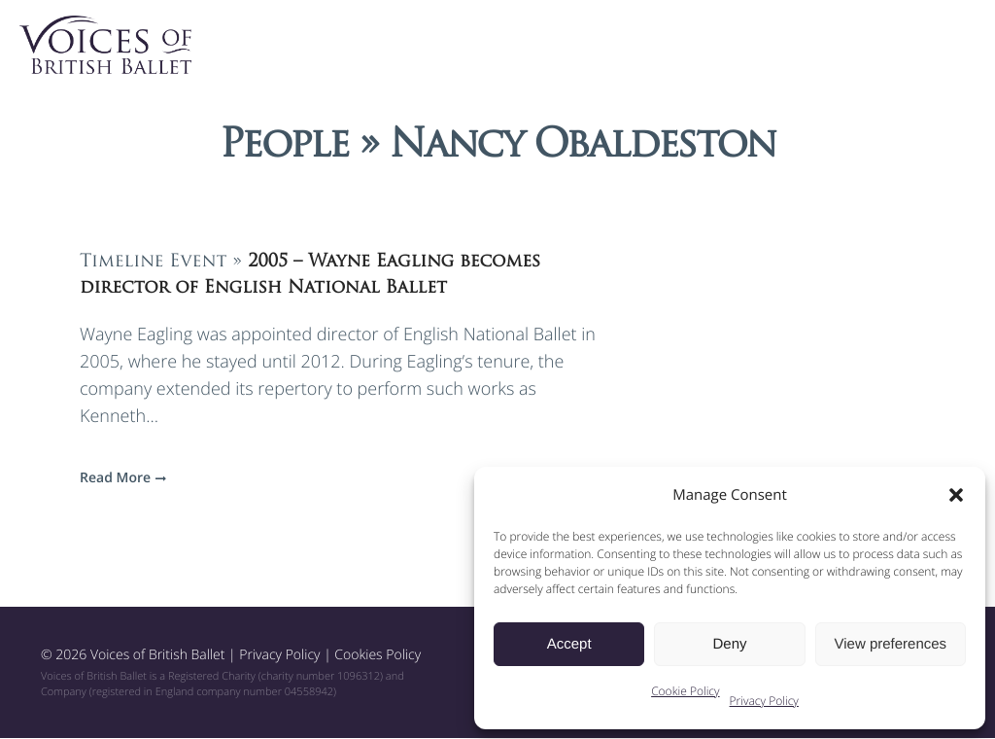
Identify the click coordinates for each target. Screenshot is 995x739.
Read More (120, 479)
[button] (956, 495)
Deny (729, 644)
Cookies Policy (377, 656)
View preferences (891, 644)
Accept (569, 644)
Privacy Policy (764, 700)
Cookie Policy (685, 691)
